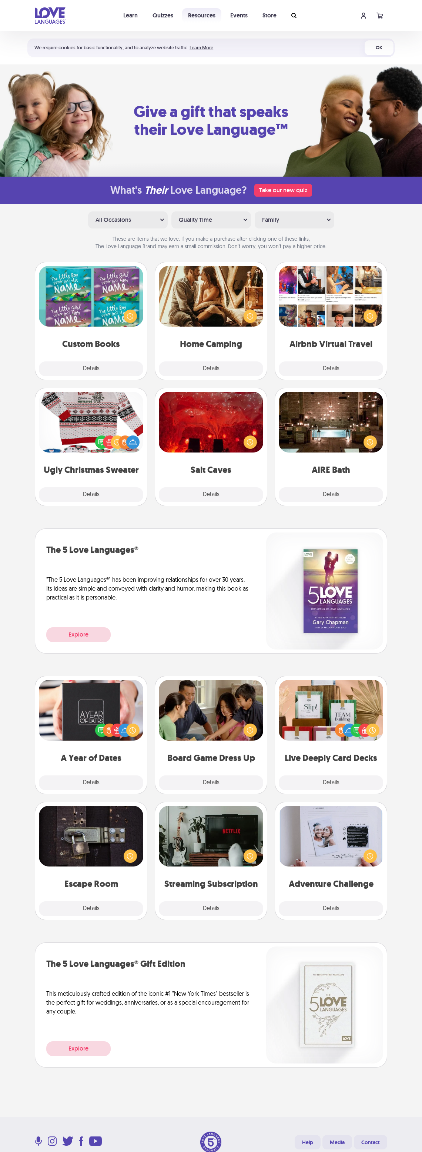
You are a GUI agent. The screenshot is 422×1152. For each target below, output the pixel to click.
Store (269, 15)
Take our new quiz (283, 190)
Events (239, 15)
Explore (78, 634)
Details (91, 369)
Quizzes (163, 15)
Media (337, 1142)
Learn (130, 15)
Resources (201, 15)
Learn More (201, 47)
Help (307, 1142)
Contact (370, 1142)
